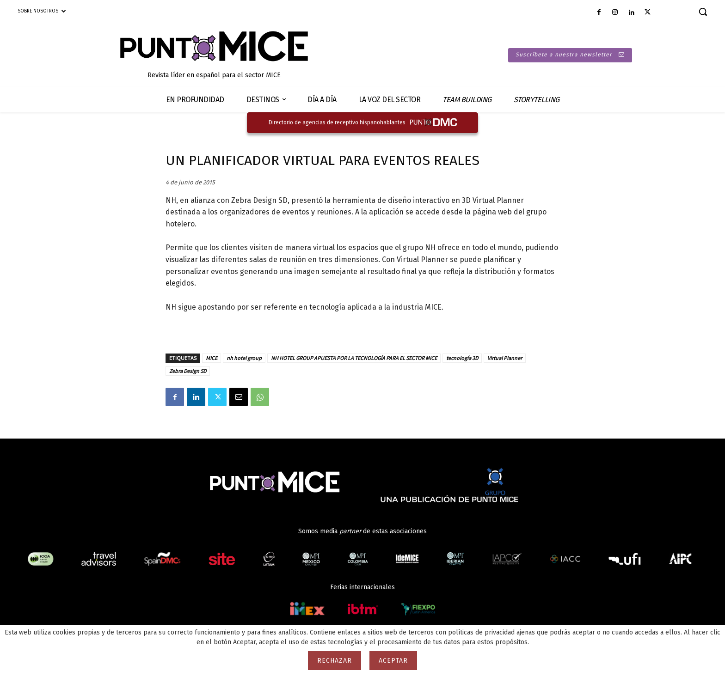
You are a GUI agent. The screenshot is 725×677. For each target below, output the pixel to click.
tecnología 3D (462, 357)
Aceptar (393, 661)
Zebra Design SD (187, 370)
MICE (211, 357)
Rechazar (334, 661)
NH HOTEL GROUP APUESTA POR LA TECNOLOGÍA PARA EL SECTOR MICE (354, 357)
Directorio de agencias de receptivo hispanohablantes (337, 122)
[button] (703, 11)
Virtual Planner (504, 357)
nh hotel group (244, 357)
